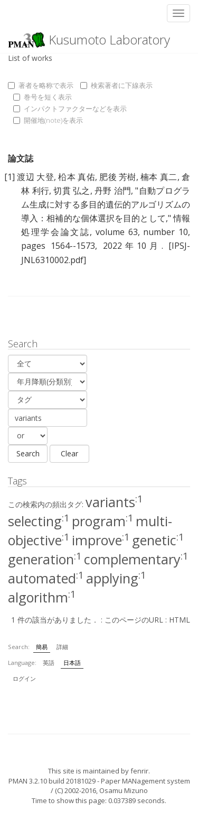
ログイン (24, 678)
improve (101, 540)
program (103, 521)
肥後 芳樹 (117, 177)
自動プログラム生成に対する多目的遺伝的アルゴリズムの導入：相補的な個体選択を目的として (105, 204)
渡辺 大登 (35, 177)
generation (45, 559)
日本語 (72, 663)
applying (116, 578)
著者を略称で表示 (40, 85)
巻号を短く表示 (42, 97)
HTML (179, 620)
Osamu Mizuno (123, 790)
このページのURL (134, 620)
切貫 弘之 (71, 190)
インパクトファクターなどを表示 (70, 108)
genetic (158, 540)
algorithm (42, 597)
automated (46, 578)
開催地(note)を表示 (48, 120)
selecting (39, 521)
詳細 (62, 647)
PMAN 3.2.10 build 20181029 (52, 781)
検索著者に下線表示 (116, 85)
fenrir (139, 771)
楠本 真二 (158, 177)
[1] (9, 177)
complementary (136, 559)
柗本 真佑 (76, 177)
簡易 (42, 647)
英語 (48, 663)
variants (114, 502)
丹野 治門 (113, 190)
